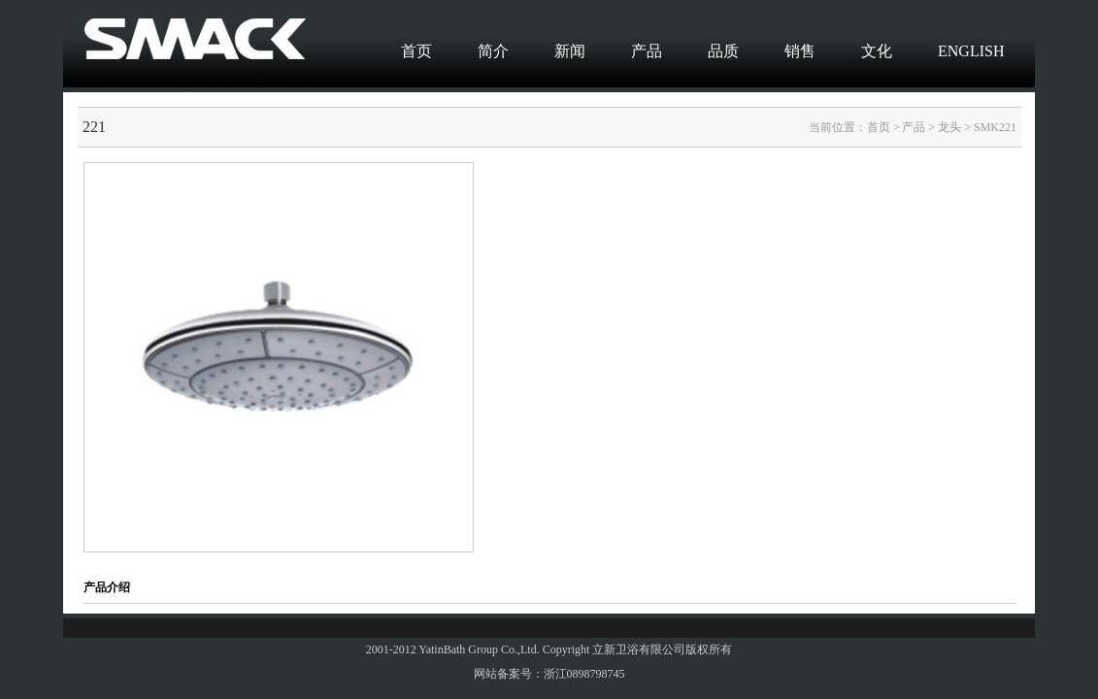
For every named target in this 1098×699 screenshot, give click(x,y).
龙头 (949, 127)
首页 (416, 51)
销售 (799, 51)
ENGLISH (971, 51)
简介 (493, 51)
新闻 (569, 51)
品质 (723, 51)
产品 (646, 51)
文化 (876, 51)
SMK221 (995, 127)
